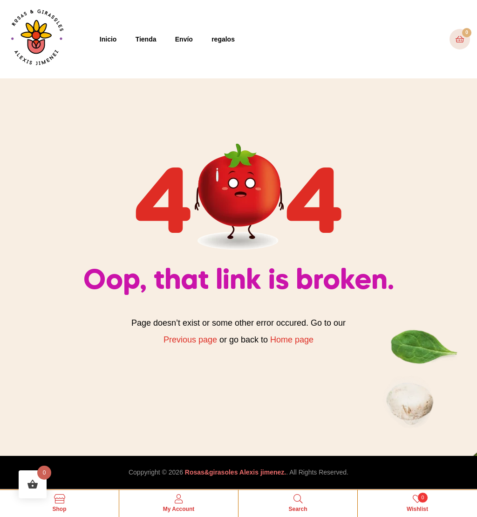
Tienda (146, 39)
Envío (184, 39)
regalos (223, 39)
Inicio (108, 39)
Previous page (190, 339)
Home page (291, 339)
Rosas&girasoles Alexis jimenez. (235, 472)
